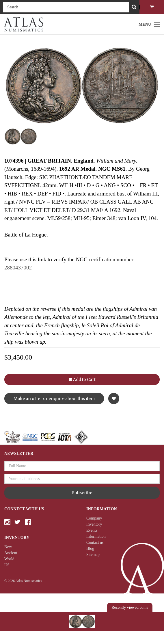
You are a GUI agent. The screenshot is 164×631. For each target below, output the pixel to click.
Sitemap (93, 554)
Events (91, 530)
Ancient (10, 553)
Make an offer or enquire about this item (54, 398)
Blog (90, 548)
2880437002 (18, 268)
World (9, 559)
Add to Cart (82, 379)
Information (96, 536)
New (8, 547)
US (7, 565)
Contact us (95, 542)
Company (94, 518)
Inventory (94, 524)
